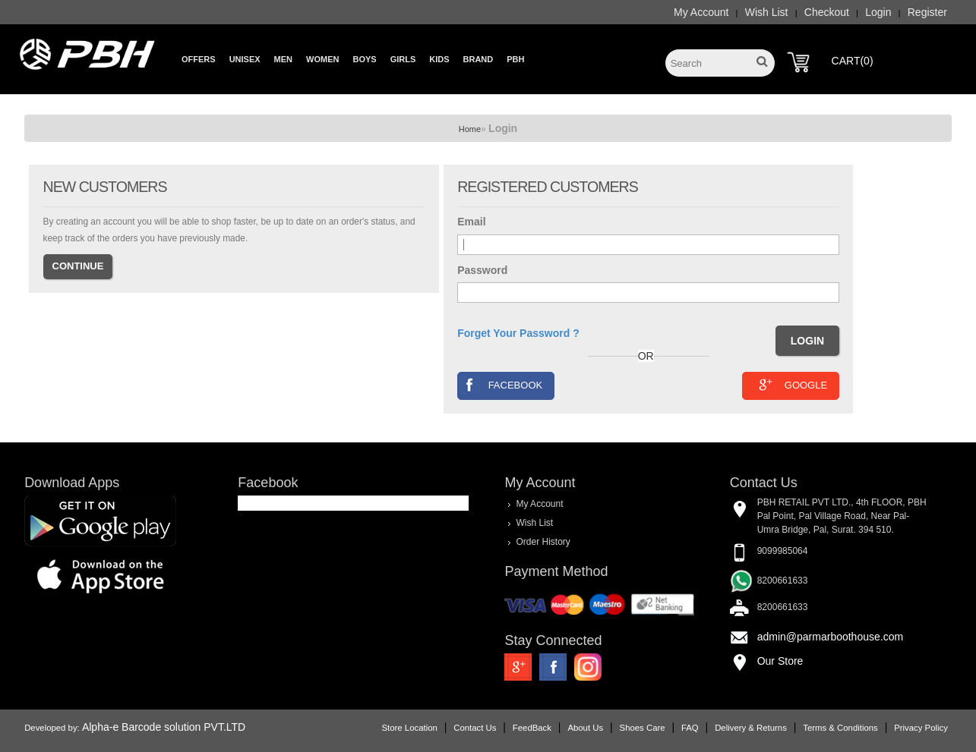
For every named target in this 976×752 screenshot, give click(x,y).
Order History (543, 541)
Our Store (780, 661)
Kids (439, 59)
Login (878, 12)
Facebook (501, 384)
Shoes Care (642, 727)
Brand (478, 59)
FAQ (690, 727)
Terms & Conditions (840, 727)
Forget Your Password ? (518, 333)
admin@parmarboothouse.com (830, 637)
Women (322, 59)
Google (791, 384)
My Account (701, 12)
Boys (364, 59)
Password (482, 270)
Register (927, 12)
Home (470, 129)
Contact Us (474, 727)
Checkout (826, 12)
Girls (403, 59)
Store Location (409, 727)
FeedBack (532, 727)
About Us (585, 727)
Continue (78, 266)
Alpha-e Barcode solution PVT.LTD (163, 727)
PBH (515, 59)
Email (471, 222)
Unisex (245, 59)
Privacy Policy (921, 727)
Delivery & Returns (751, 727)
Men (283, 59)
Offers (199, 59)
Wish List (766, 12)
